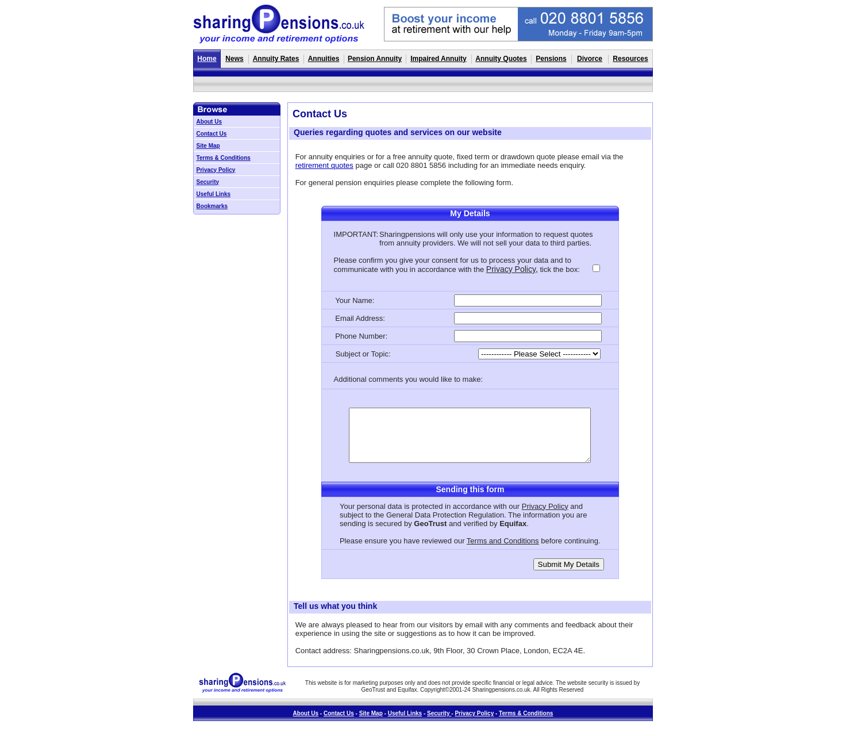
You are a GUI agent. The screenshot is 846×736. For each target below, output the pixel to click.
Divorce (589, 59)
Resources (630, 59)
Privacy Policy (216, 170)
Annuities (324, 59)
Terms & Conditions (224, 158)
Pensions (551, 59)
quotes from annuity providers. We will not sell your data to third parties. (486, 238)
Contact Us (212, 134)
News (234, 59)
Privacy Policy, (512, 269)
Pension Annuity (375, 59)
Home (206, 59)
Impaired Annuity (438, 59)
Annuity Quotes (500, 59)
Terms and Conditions (503, 540)
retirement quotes (324, 165)
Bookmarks (212, 206)
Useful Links (213, 194)
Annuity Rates (276, 59)
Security (208, 182)
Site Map (208, 146)
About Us (209, 121)
